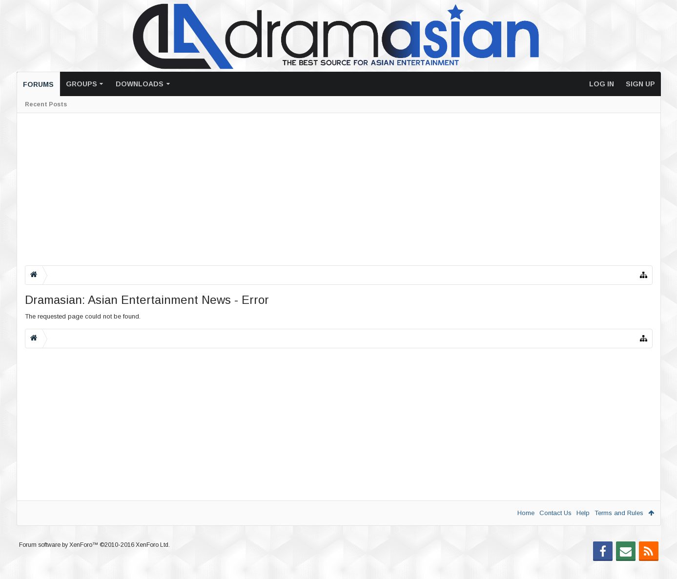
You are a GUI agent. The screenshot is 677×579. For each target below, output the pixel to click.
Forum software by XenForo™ (94, 560)
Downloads (140, 84)
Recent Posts (46, 104)
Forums (38, 84)
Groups (81, 84)
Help (583, 513)
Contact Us (555, 513)
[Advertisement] (318, 189)
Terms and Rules (619, 513)
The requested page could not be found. (83, 316)
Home (525, 513)
